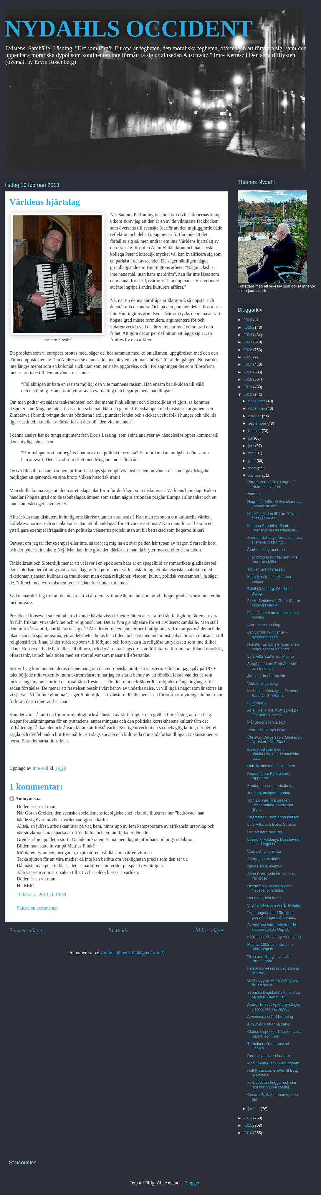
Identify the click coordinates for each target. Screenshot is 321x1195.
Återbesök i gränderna (266, 549)
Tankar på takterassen (266, 569)
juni (251, 445)
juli (251, 438)
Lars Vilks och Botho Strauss (271, 824)
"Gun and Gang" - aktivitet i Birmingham (270, 958)
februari (255, 475)
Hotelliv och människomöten (271, 766)
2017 (248, 364)
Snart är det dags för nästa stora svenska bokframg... (274, 539)
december (257, 401)
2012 (248, 1118)
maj (252, 453)
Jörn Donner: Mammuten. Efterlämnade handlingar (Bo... (270, 805)
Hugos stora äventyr (264, 866)
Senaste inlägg (25, 930)
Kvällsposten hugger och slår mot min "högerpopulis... (271, 1084)
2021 (248, 357)
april (252, 460)
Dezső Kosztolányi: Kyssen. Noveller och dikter (270, 888)
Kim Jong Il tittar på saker (268, 1024)
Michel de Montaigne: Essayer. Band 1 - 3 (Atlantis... (273, 693)
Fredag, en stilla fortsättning (270, 785)
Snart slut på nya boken (267, 730)
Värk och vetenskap (264, 851)
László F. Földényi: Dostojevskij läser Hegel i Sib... (273, 841)
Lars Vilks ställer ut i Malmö (270, 656)
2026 (248, 320)
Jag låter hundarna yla (266, 676)
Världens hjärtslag (262, 683)
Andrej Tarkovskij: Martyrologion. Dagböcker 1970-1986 (274, 1006)
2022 (248, 350)
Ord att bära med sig (264, 832)
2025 (248, 327)
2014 (248, 387)
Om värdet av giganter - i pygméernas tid (268, 634)
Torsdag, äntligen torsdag (268, 793)
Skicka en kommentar (37, 907)
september (257, 423)
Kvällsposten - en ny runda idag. (274, 937)
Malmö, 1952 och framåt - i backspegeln (270, 946)
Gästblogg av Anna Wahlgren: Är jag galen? (272, 982)
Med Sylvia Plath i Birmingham (273, 1063)
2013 (248, 394)
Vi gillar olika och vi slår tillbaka (273, 905)
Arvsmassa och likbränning (270, 1016)
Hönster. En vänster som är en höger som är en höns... (273, 646)
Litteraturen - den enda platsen (273, 817)
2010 (248, 1133)
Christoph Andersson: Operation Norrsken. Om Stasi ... (274, 739)
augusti (255, 430)
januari (254, 1108)
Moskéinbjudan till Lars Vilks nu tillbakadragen (273, 516)
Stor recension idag (263, 625)
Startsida (118, 930)
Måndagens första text (266, 722)
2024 (248, 335)
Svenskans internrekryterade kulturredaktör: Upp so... (271, 927)
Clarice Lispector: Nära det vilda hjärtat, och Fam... (274, 1033)
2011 (248, 1125)
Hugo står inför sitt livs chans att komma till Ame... (274, 503)
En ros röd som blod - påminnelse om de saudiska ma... (273, 754)
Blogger (191, 1182)
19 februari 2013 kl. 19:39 (41, 894)
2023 (248, 342)
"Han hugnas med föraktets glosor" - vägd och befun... (271, 915)
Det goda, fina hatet (263, 898)
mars (253, 468)
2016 (248, 372)
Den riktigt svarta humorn (268, 1055)
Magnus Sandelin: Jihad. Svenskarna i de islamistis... (273, 528)
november (257, 408)
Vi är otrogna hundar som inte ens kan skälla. (272, 559)
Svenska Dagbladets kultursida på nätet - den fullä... (273, 994)
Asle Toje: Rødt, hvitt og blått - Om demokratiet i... (272, 712)
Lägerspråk (256, 703)
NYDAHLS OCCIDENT (129, 28)
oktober (255, 416)
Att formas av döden (264, 859)
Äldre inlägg (209, 930)
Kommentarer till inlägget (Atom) (132, 952)
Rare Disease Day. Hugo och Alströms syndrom (271, 484)
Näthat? (254, 494)
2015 (248, 379)
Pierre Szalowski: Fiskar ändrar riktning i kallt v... (273, 603)
